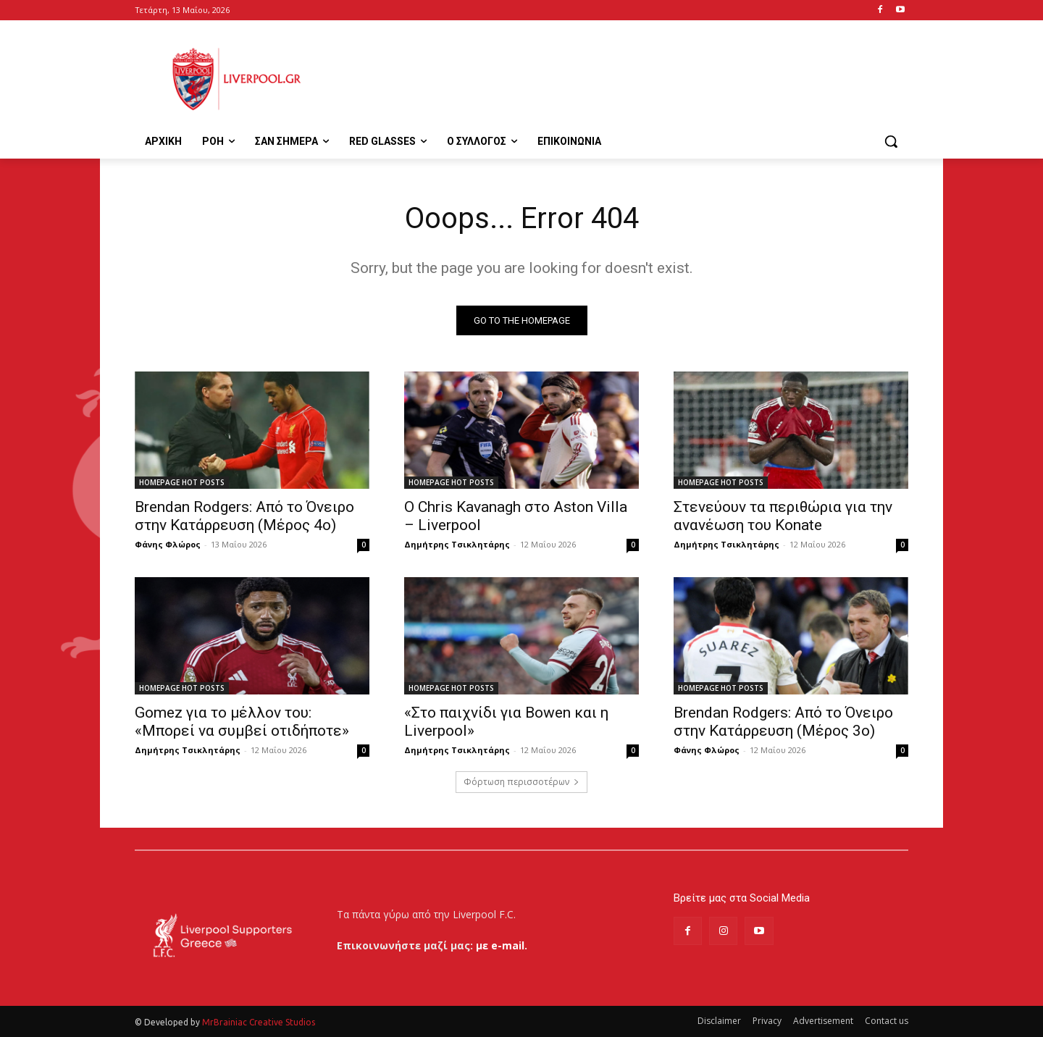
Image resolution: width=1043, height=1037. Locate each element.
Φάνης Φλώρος (168, 544)
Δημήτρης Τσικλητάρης (457, 544)
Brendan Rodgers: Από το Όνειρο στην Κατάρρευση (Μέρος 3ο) (783, 721)
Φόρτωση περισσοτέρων (521, 782)
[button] (891, 141)
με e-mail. (501, 945)
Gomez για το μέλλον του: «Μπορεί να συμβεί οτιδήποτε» (242, 721)
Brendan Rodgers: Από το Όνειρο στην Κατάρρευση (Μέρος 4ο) (244, 516)
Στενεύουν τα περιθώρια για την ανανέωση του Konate (783, 516)
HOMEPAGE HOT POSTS (182, 482)
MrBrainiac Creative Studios (258, 1022)
